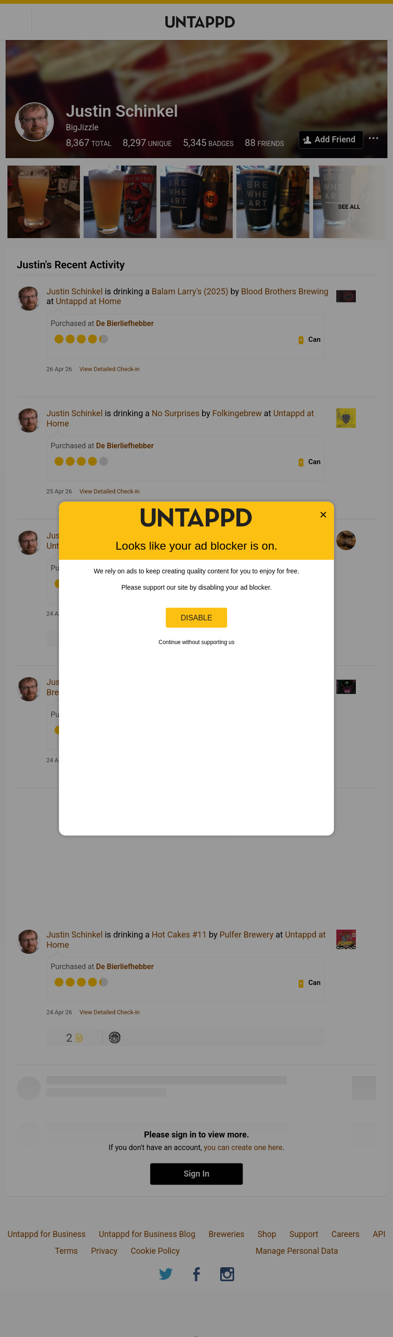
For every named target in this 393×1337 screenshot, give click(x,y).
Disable (196, 617)
